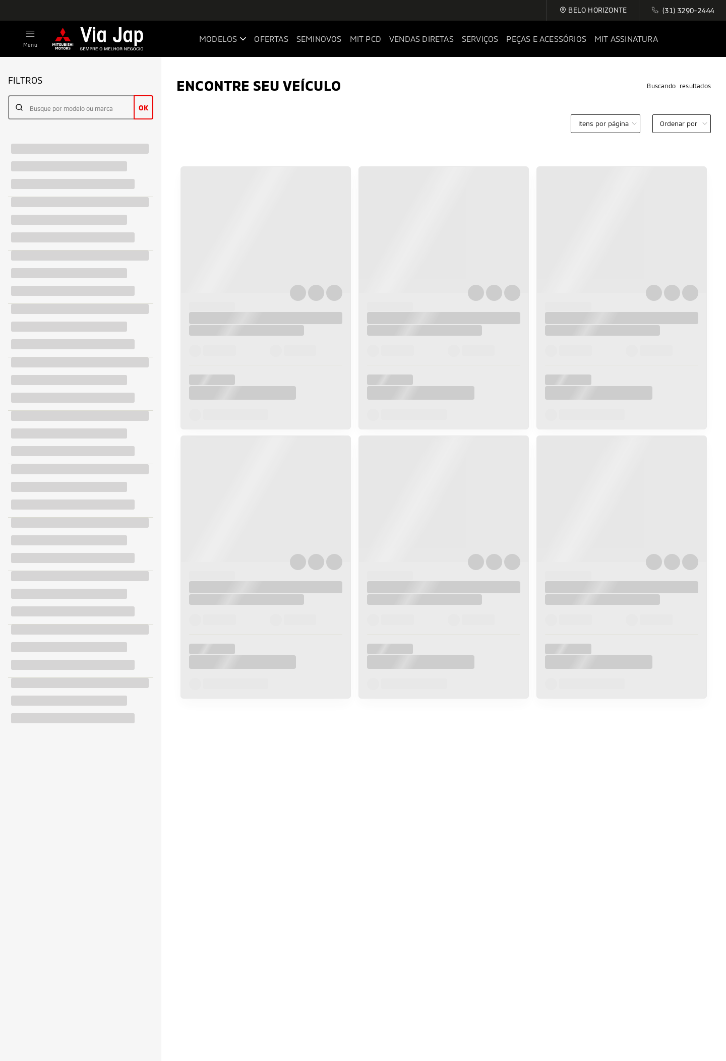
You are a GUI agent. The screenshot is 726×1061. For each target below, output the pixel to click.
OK (143, 107)
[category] (605, 123)
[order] (681, 123)
